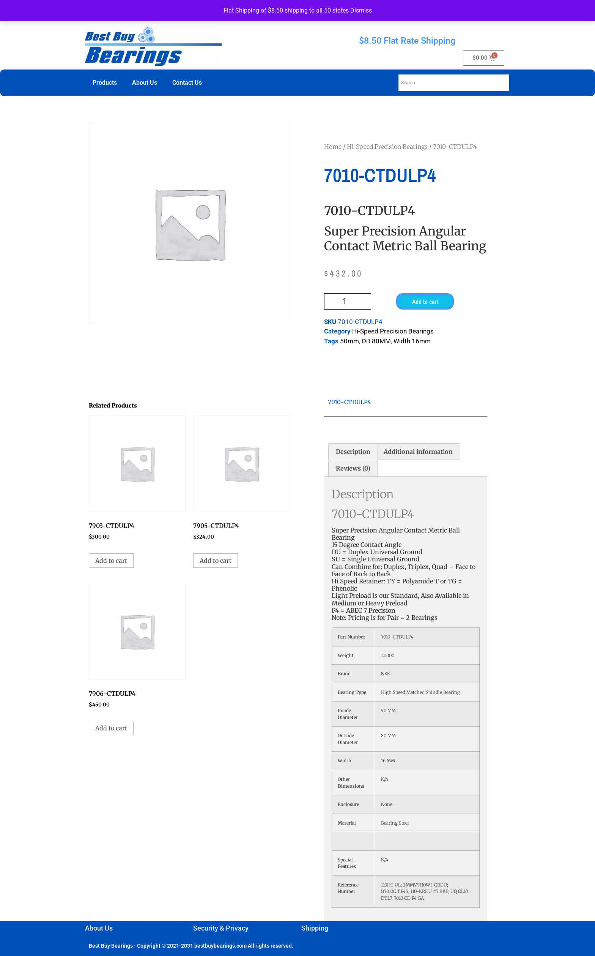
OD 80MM (376, 341)
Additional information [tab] (418, 451)
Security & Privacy (221, 928)
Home (333, 146)
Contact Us (187, 82)
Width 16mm (412, 341)
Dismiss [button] (361, 10)
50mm (349, 341)
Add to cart (425, 301)
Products (105, 82)
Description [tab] (353, 451)
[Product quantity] (347, 301)
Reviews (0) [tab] (353, 468)
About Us (144, 82)
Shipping (314, 928)
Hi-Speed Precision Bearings (387, 146)
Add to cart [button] (111, 560)
